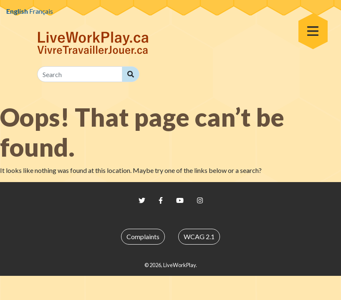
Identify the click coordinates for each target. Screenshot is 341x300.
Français (41, 11)
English (17, 11)
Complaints (142, 236)
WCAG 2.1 (199, 236)
